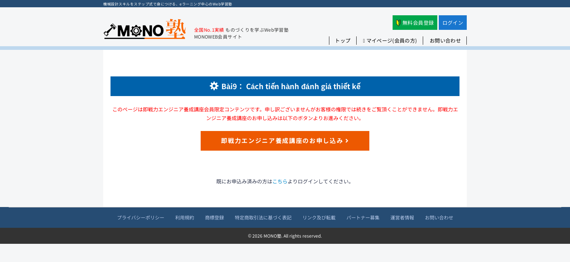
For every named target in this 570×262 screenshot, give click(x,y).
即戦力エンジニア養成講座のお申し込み (285, 140)
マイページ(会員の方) (390, 40)
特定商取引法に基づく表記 (263, 217)
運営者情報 (402, 217)
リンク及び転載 (319, 217)
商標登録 (214, 217)
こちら (280, 181)
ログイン (452, 22)
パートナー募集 (363, 217)
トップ (342, 40)
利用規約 (184, 217)
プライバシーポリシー (140, 217)
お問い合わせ (445, 40)
